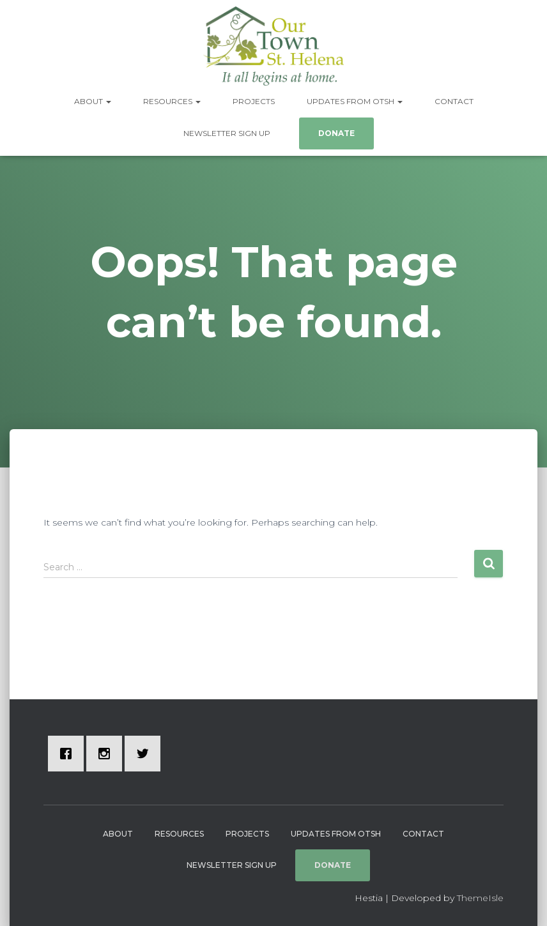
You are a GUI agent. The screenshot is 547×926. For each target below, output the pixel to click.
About (92, 101)
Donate (336, 133)
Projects (254, 101)
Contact (454, 101)
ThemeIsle (480, 898)
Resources (172, 101)
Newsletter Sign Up (226, 133)
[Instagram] (107, 753)
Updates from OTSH (355, 101)
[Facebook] (69, 753)
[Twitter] (146, 753)
